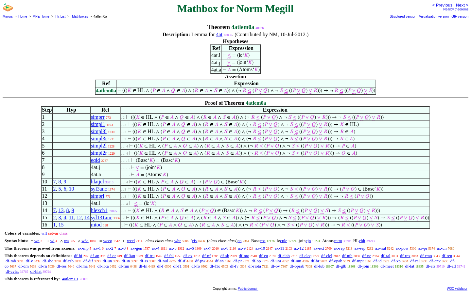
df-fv (234, 266)
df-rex (405, 255)
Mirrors (8, 16)
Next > (462, 5)
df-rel (415, 260)
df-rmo (426, 255)
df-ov (275, 266)
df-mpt (357, 260)
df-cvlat (12, 271)
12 (79, 217)
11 (71, 217)
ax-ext (318, 248)
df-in (126, 260)
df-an (94, 255)
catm (338, 240)
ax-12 (299, 248)
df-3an (129, 255)
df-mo (244, 255)
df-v (29, 260)
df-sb (224, 255)
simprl (97, 196)
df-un (107, 260)
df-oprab (297, 266)
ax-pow (402, 248)
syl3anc (99, 189)
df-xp (396, 260)
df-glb (341, 266)
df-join (363, 266)
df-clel (326, 255)
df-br (315, 260)
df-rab (11, 260)
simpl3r (99, 138)
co (239, 240)
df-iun (296, 260)
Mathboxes (79, 16)
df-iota (103, 266)
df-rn (43, 266)
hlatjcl (97, 181)
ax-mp (83, 248)
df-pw (200, 260)
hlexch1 (99, 210)
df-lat (409, 266)
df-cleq (305, 255)
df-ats (430, 266)
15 (60, 224)
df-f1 (177, 266)
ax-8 (224, 248)
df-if (181, 260)
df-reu (447, 255)
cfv (195, 240)
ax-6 (190, 248)
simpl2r (99, 153)
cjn (308, 240)
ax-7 (207, 248)
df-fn (143, 266)
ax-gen (136, 248)
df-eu (263, 255)
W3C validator (457, 288)
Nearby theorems (455, 9)
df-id (378, 260)
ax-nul (380, 248)
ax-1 (97, 248)
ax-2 (109, 248)
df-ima (82, 266)
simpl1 (98, 124)
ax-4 (155, 248)
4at (219, 34)
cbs (262, 240)
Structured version (403, 16)
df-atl (451, 266)
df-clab (284, 255)
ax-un (442, 248)
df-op (256, 260)
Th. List (60, 16)
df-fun (123, 266)
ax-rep (339, 248)
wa (66, 240)
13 (60, 210)
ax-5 (173, 248)
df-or (111, 255)
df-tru (150, 255)
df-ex (187, 255)
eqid (95, 160)
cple (283, 240)
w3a (85, 240)
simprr (98, 117)
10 (71, 189)
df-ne (366, 255)
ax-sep (359, 248)
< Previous (442, 5)
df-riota (254, 266)
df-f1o (215, 266)
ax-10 (260, 248)
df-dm (23, 266)
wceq (107, 240)
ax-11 (279, 248)
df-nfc (347, 255)
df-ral (385, 255)
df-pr (238, 260)
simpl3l (99, 131)
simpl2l (99, 145)
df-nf (206, 255)
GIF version (459, 16)
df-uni (275, 260)
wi (52, 240)
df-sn (219, 260)
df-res (61, 266)
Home (22, 16)
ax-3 (122, 248)
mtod (96, 224)
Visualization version (434, 16)
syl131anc (101, 217)
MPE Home (41, 16)
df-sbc (48, 260)
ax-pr (422, 248)
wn (37, 240)
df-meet (386, 266)
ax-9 (242, 248)
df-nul (163, 260)
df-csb (68, 260)
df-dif (88, 260)
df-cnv (435, 260)
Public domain (248, 288)
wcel (131, 240)
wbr (177, 240)
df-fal (169, 255)
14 (87, 217)
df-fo (195, 266)
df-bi (78, 255)
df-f (160, 266)
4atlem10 (70, 278)
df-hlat (36, 271)
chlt (362, 240)
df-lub (319, 266)
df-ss (144, 260)
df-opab (335, 260)
